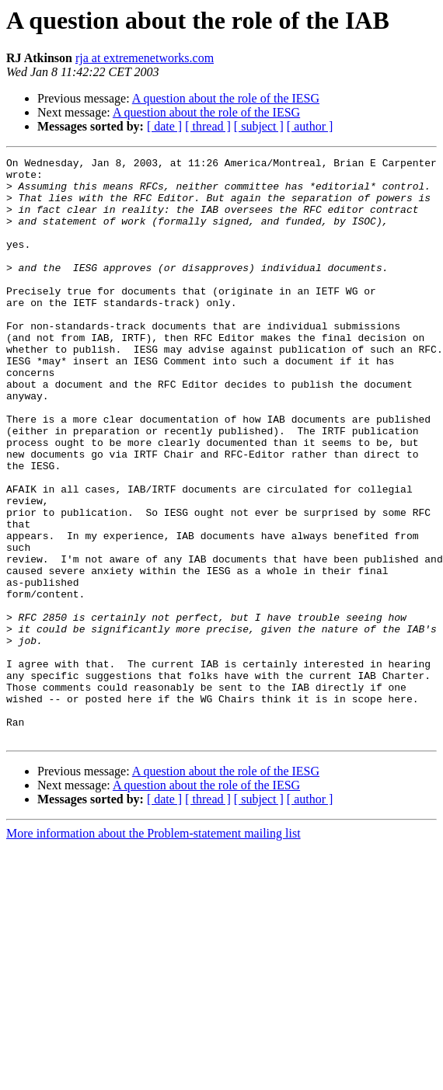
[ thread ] (208, 126)
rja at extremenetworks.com (144, 57)
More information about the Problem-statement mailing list (153, 949)
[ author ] (310, 126)
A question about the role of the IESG (225, 98)
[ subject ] (259, 126)
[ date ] (164, 126)
